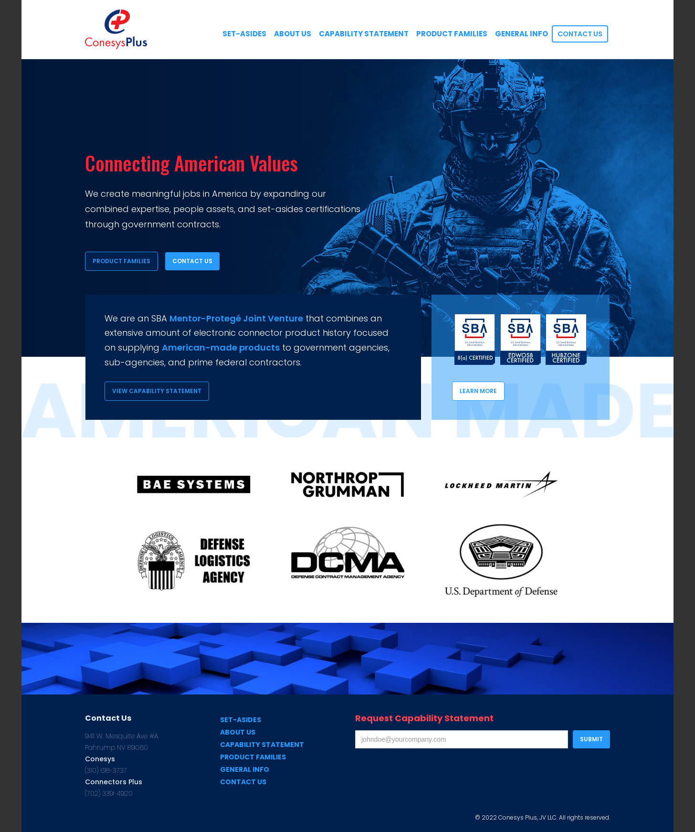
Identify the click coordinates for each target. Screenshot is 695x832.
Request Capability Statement (424, 718)
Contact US (580, 34)
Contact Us (192, 261)
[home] (116, 29)
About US (292, 34)
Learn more (478, 391)
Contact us (243, 782)
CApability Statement (364, 34)
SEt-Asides (244, 34)
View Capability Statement (156, 391)
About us (237, 732)
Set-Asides (240, 720)
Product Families (451, 34)
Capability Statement (262, 744)
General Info (521, 34)
